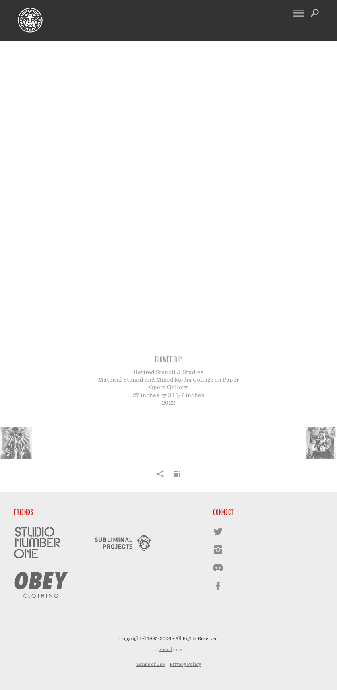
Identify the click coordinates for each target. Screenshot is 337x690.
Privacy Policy (185, 664)
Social (165, 649)
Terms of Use (150, 664)
